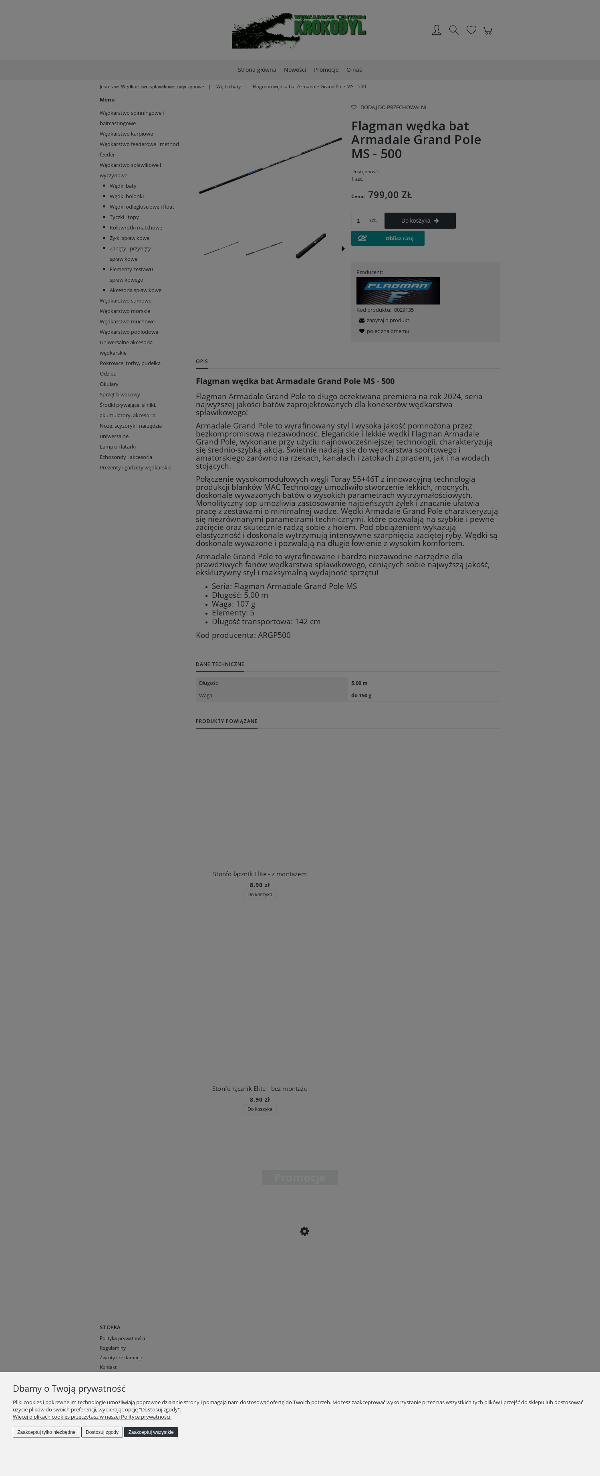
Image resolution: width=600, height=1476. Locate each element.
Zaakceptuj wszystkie (150, 1432)
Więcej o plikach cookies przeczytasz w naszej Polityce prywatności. (92, 1416)
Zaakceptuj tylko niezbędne (46, 1432)
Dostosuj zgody (102, 1432)
